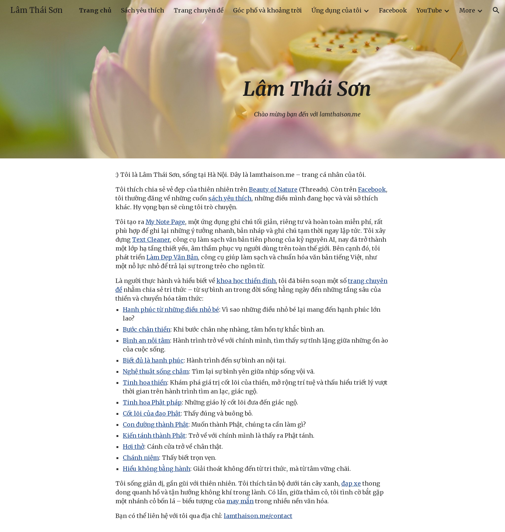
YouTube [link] (429, 10)
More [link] (467, 10)
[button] (496, 10)
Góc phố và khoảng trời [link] (267, 10)
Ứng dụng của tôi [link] (336, 10)
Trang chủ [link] (95, 10)
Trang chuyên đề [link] (198, 10)
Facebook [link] (393, 10)
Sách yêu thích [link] (142, 10)
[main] (307, 79)
